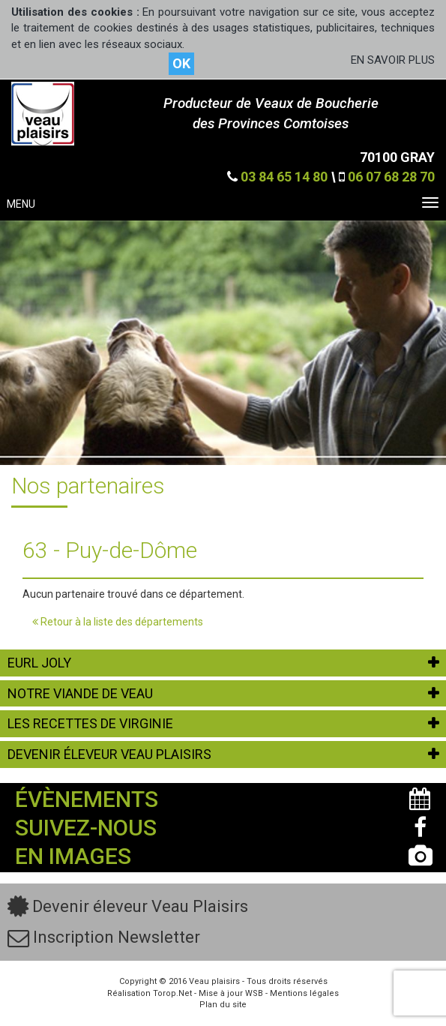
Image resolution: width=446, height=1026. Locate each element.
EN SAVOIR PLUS (393, 60)
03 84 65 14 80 (284, 176)
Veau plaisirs (214, 981)
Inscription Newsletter (103, 937)
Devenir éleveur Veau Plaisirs (127, 906)
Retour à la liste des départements (117, 622)
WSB (254, 993)
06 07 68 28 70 (391, 176)
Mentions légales (304, 993)
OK (181, 63)
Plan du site (223, 1005)
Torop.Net (172, 993)
